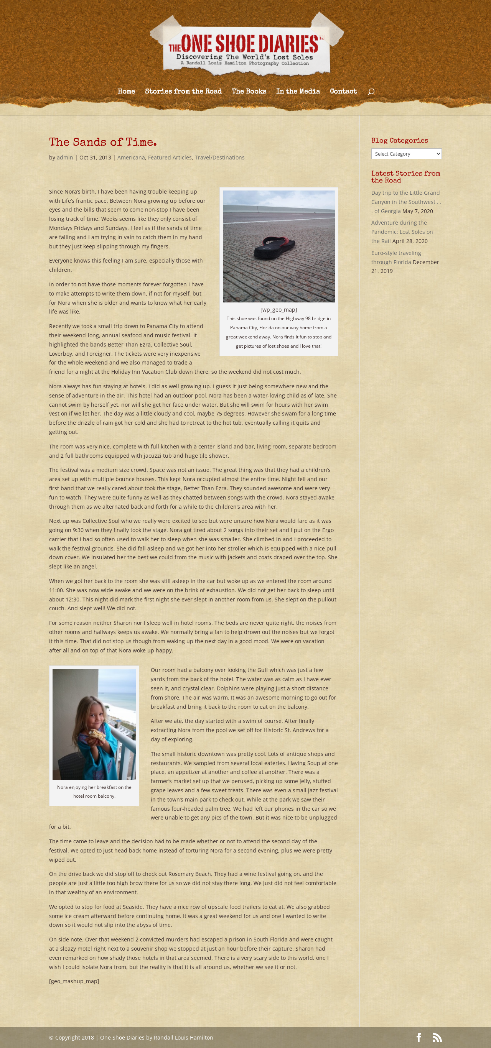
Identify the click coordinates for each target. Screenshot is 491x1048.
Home (126, 92)
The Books (249, 92)
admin (65, 157)
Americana (131, 157)
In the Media (298, 92)
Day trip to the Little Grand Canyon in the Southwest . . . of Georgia (406, 202)
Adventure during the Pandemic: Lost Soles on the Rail (402, 232)
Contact (343, 92)
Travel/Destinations (220, 157)
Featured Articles (170, 157)
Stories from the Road (183, 92)
